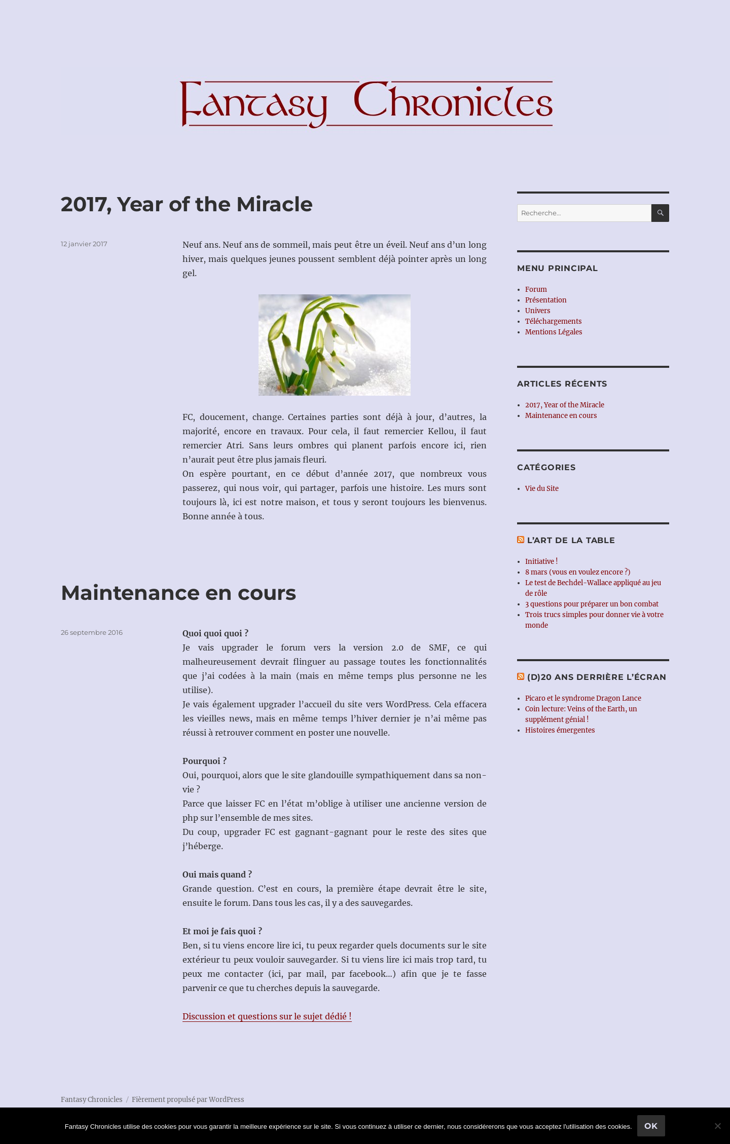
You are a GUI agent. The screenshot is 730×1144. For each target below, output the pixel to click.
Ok (651, 1126)
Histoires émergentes (560, 730)
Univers (538, 311)
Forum (536, 289)
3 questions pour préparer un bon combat (592, 604)
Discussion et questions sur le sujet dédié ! (267, 1016)
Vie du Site (542, 488)
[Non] (717, 1126)
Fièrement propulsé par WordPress (188, 1099)
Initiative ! (541, 561)
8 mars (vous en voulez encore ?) (578, 572)
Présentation (546, 300)
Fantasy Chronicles (92, 1099)
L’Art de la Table (571, 540)
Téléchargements (553, 321)
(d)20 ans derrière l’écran (597, 677)
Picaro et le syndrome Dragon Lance (583, 698)
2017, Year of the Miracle (187, 204)
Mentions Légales (553, 332)
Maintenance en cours (178, 592)
